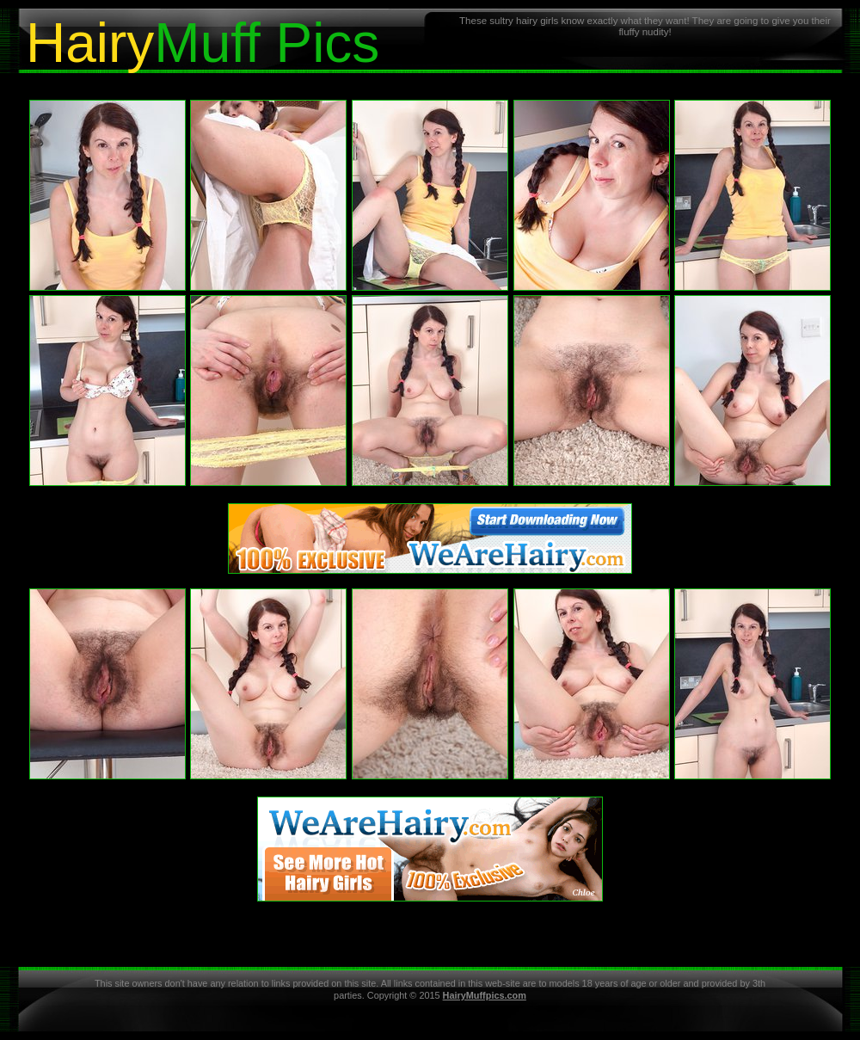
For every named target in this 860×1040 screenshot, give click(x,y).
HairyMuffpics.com (484, 995)
